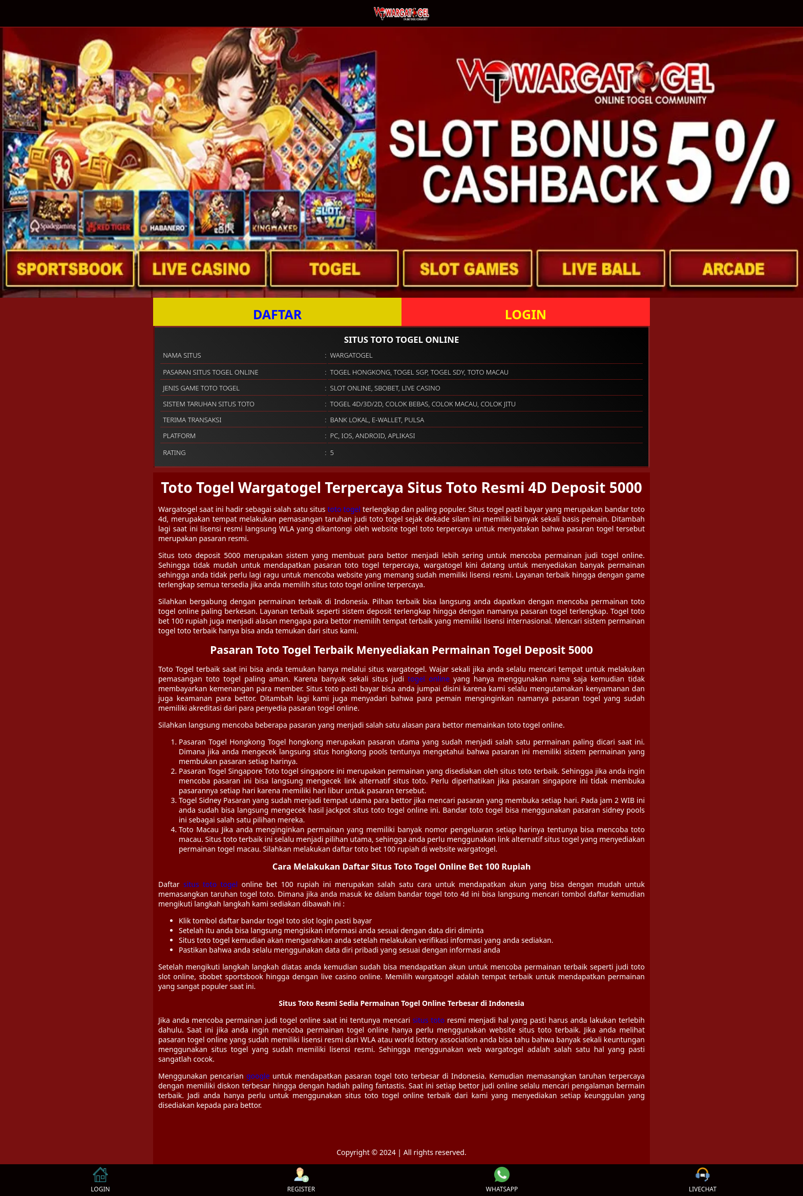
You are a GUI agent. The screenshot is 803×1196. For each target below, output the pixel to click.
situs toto (429, 1020)
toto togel (344, 509)
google (258, 1076)
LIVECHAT (702, 1180)
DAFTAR (277, 314)
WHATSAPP (502, 1180)
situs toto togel (210, 884)
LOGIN (525, 314)
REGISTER (301, 1180)
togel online (429, 679)
